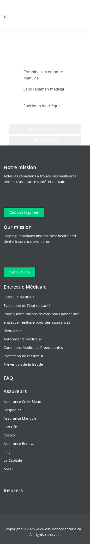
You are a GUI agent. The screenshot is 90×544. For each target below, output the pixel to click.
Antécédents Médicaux (23, 339)
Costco (9, 435)
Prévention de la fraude (23, 364)
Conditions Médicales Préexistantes (33, 347)
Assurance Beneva (19, 443)
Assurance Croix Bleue (22, 401)
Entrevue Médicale (19, 297)
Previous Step (45, 129)
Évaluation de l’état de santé (27, 305)
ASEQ (8, 468)
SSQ (7, 451)
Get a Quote (20, 272)
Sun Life (10, 426)
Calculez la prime (24, 212)
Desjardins (12, 409)
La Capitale (13, 460)
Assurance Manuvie (20, 418)
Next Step (45, 141)
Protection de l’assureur (23, 355)
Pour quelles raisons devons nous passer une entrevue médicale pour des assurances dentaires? (41, 322)
